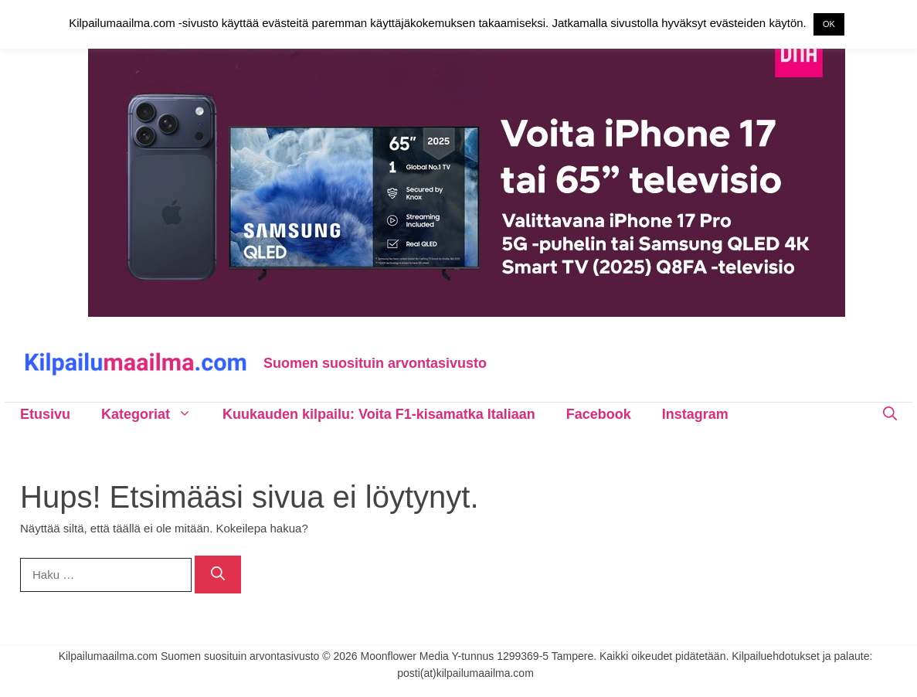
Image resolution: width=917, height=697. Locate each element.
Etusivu (45, 414)
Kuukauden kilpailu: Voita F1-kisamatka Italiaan (378, 414)
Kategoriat (154, 414)
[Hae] (218, 574)
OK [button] (829, 24)
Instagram (695, 414)
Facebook (598, 414)
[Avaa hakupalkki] (890, 414)
